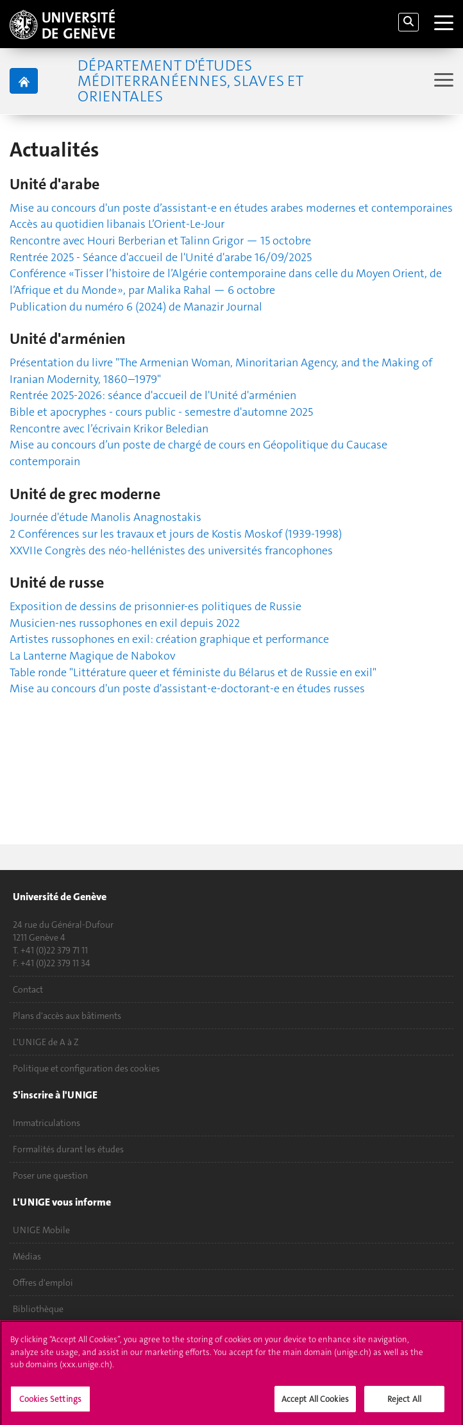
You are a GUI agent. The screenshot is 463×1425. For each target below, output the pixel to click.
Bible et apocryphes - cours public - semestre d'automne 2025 (161, 412)
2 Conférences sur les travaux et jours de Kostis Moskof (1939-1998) (176, 534)
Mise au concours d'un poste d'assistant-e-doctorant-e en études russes (187, 688)
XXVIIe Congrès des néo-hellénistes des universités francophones (171, 550)
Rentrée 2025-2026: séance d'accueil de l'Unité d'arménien (153, 395)
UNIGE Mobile (41, 1230)
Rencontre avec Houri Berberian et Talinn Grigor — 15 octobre (160, 240)
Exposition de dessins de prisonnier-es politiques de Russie (155, 606)
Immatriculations (46, 1123)
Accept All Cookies (315, 1402)
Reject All (404, 1402)
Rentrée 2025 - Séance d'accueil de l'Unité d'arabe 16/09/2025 (161, 257)
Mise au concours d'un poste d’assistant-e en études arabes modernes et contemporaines (231, 208)
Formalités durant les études (68, 1149)
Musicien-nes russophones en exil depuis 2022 (125, 623)
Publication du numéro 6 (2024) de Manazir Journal (136, 306)
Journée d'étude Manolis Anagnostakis (105, 517)
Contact (28, 989)
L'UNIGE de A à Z (46, 1042)
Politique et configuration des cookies (86, 1068)
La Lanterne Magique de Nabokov (92, 655)
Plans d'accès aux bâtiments (67, 1015)
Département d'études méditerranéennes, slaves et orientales (190, 81)
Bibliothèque (38, 1309)
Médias (27, 1256)
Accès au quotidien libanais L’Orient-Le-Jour (117, 224)
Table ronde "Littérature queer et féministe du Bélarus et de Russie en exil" (193, 672)
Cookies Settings (50, 1402)
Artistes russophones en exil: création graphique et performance (169, 639)
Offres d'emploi (43, 1282)
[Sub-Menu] (442, 81)
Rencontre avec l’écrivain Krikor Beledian (109, 428)
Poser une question (50, 1175)
